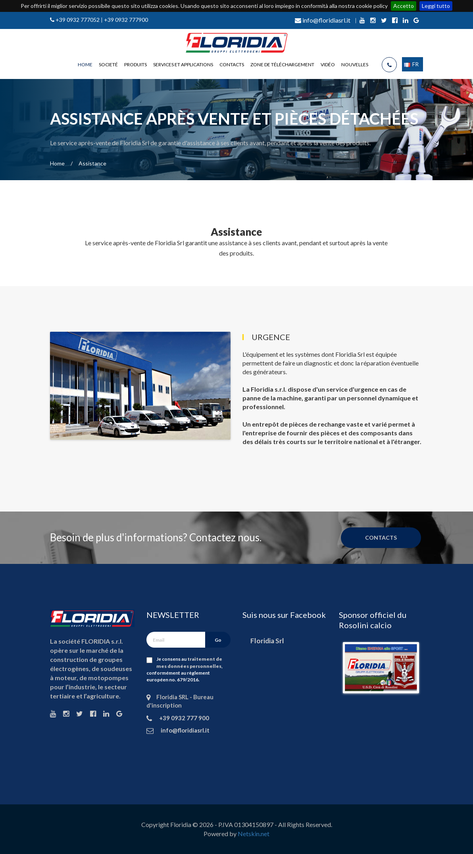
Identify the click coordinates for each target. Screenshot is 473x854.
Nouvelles (354, 64)
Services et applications (183, 64)
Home (85, 64)
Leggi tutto (436, 5)
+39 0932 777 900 (183, 717)
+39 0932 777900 (126, 19)
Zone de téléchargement (282, 64)
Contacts (231, 64)
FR (411, 64)
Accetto (403, 5)
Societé (108, 64)
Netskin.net (253, 833)
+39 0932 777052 (77, 19)
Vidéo (328, 64)
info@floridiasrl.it (322, 20)
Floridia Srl (267, 641)
